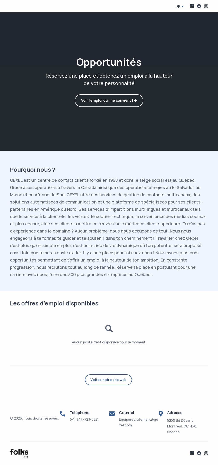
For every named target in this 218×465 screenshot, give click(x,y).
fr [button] (178, 6)
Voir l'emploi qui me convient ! (109, 100)
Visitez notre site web (108, 379)
